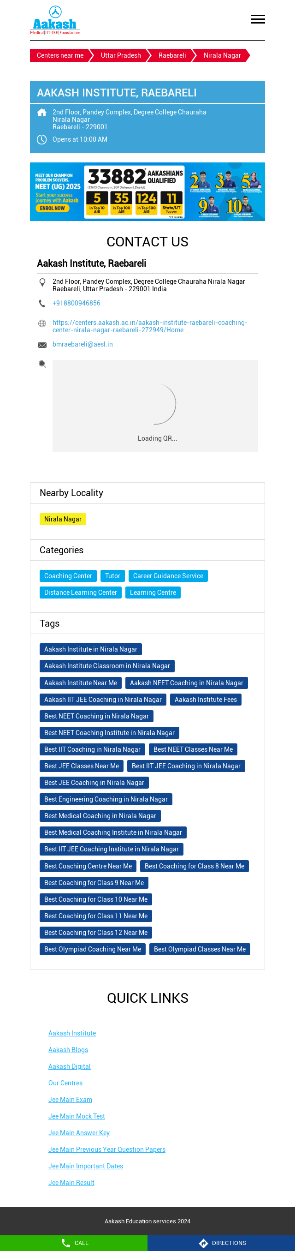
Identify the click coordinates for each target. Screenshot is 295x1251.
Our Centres (65, 1083)
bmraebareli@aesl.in (83, 344)
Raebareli (172, 55)
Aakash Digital (69, 1066)
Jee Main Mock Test (76, 1116)
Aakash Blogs (68, 1049)
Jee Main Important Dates (85, 1166)
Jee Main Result (71, 1182)
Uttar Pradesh (121, 55)
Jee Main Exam (70, 1099)
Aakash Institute (72, 1033)
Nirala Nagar (63, 519)
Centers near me (60, 55)
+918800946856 (76, 303)
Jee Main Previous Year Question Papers (106, 1149)
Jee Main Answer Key (79, 1133)
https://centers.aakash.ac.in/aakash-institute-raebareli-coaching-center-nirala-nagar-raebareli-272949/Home (150, 326)
